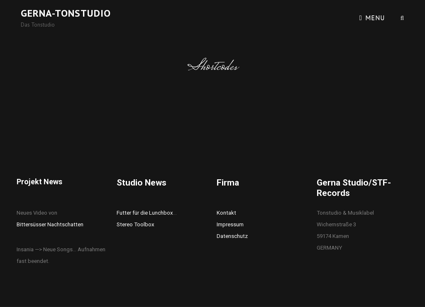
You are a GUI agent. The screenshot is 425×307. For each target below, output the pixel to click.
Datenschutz (232, 236)
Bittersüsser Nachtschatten (50, 224)
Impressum (230, 224)
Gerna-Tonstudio (66, 13)
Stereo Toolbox (135, 224)
